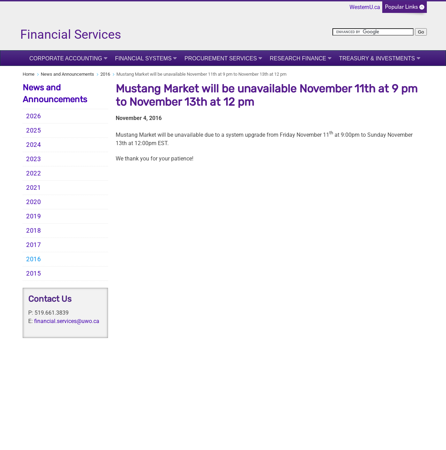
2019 (33, 216)
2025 (33, 130)
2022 (33, 173)
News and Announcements (67, 74)
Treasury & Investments (377, 58)
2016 (105, 74)
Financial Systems (143, 58)
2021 (33, 187)
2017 (33, 244)
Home (28, 74)
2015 (33, 273)
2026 (33, 116)
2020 (33, 201)
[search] (373, 32)
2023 (33, 159)
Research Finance (298, 58)
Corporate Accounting (65, 58)
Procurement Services (220, 58)
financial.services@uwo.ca (66, 321)
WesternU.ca (364, 7)
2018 (33, 230)
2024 (33, 144)
